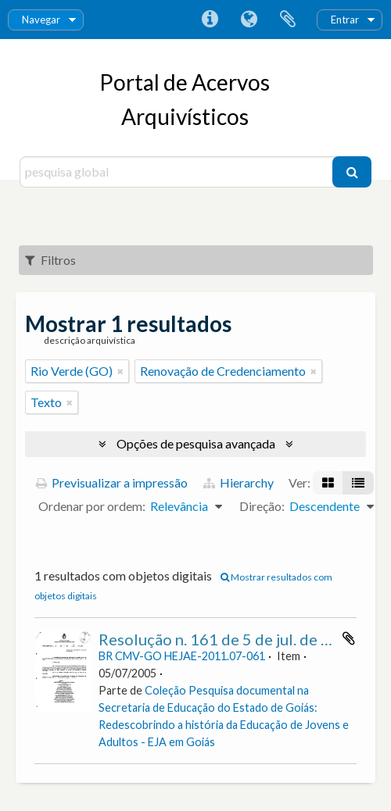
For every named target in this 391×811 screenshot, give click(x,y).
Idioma (248, 19)
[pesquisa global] (178, 172)
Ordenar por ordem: (91, 505)
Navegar (41, 19)
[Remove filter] (120, 371)
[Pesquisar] (351, 172)
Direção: (262, 505)
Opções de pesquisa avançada (196, 443)
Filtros (50, 259)
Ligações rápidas (209, 19)
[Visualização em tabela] (358, 483)
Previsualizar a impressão (112, 482)
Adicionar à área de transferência (349, 638)
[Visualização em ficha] (328, 483)
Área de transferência (287, 19)
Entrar (345, 19)
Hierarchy (238, 482)
